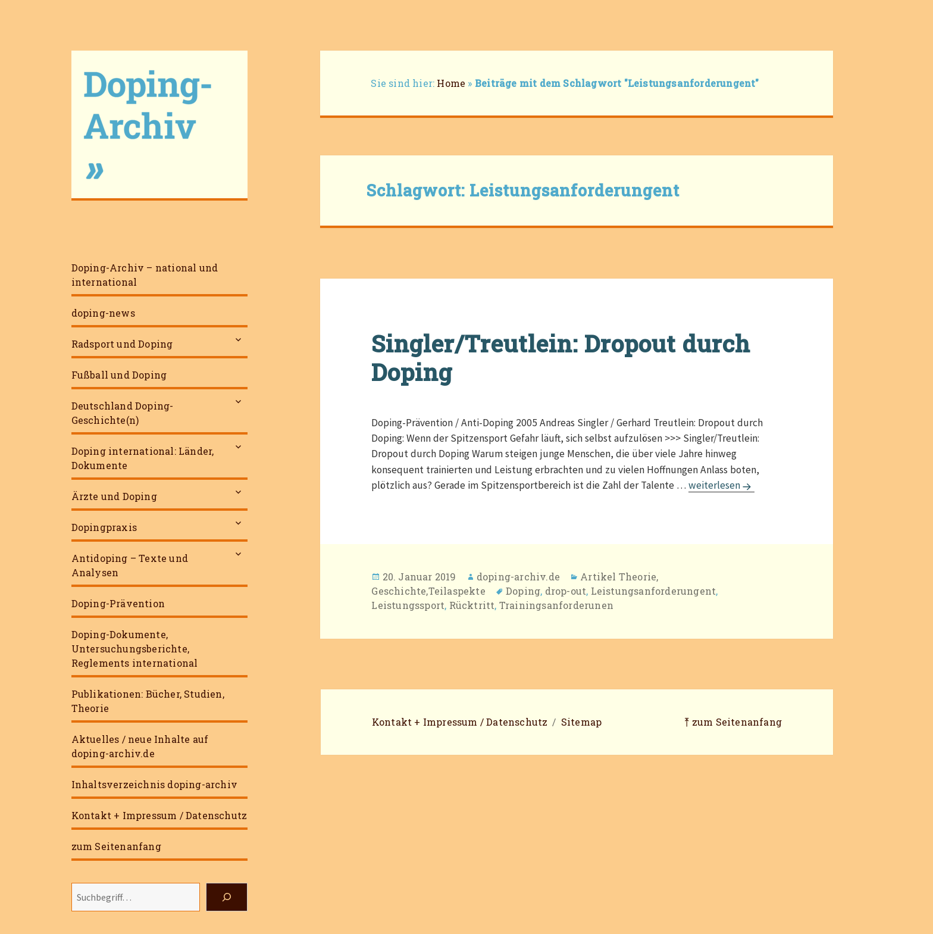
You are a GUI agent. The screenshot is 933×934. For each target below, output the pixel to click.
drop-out (566, 591)
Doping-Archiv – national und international (144, 274)
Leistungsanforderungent (653, 591)
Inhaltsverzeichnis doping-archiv (154, 784)
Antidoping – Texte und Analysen (129, 565)
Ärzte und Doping (114, 496)
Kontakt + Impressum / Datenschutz (159, 815)
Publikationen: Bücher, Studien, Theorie (147, 701)
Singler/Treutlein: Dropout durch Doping (560, 358)
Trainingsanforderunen (556, 605)
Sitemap (581, 722)
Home (451, 83)
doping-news (103, 313)
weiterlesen (721, 485)
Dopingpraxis (104, 527)
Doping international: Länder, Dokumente (142, 458)
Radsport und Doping (122, 344)
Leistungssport (407, 605)
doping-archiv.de (518, 576)
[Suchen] (227, 897)
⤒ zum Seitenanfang (733, 722)
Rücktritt (472, 605)
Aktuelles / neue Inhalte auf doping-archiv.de (140, 746)
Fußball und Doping (119, 374)
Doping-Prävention (118, 603)
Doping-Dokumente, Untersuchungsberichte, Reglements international (134, 648)
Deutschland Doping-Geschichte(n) (122, 412)
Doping (523, 591)
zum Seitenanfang (116, 846)
